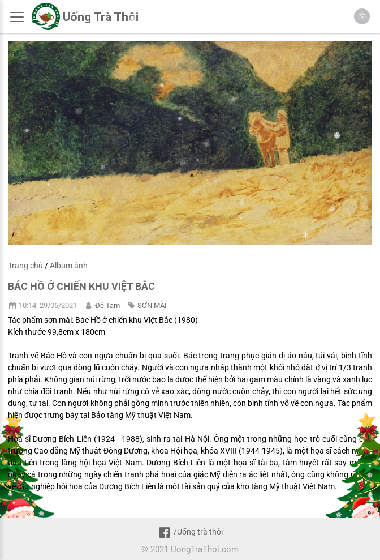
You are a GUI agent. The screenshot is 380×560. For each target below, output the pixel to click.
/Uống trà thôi (189, 531)
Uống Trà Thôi (101, 17)
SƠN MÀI (152, 305)
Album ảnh (69, 265)
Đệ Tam (107, 305)
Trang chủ (25, 265)
